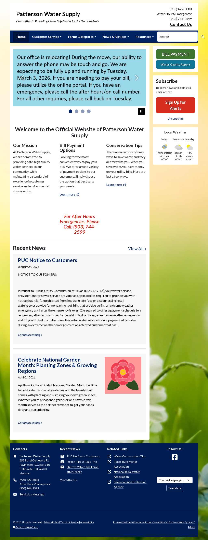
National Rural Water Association (127, 474)
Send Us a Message (32, 494)
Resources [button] (143, 36)
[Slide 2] (83, 111)
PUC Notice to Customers (83, 456)
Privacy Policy (51, 522)
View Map (25, 473)
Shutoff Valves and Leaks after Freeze (83, 469)
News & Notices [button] (115, 36)
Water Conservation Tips (130, 456)
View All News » (68, 479)
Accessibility (87, 522)
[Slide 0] (70, 111)
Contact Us (181, 24)
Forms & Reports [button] (81, 36)
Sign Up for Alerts (175, 105)
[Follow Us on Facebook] (175, 457)
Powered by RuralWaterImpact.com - (154, 522)
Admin (191, 527)
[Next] (136, 77)
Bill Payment (175, 54)
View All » (137, 248)
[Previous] (23, 77)
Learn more (67, 194)
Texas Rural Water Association (125, 464)
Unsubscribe (176, 118)
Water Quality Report (175, 64)
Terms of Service (69, 522)
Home (21, 36)
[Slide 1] (77, 111)
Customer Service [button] (45, 36)
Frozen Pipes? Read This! (83, 461)
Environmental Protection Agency (130, 484)
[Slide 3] (89, 111)
